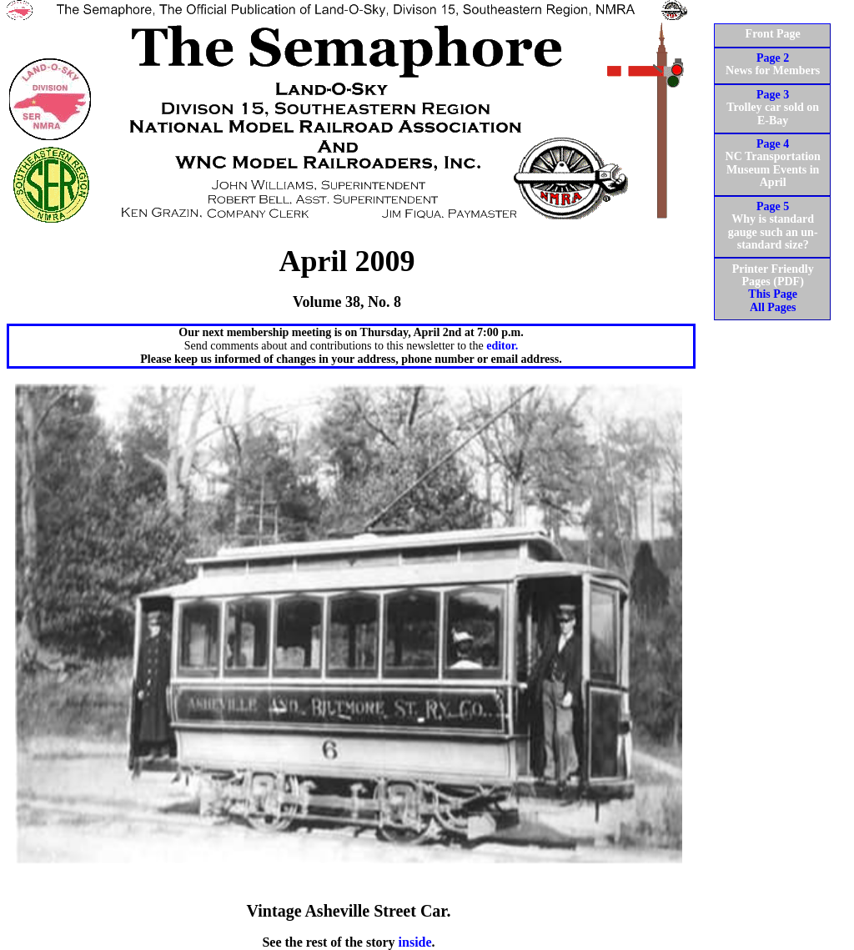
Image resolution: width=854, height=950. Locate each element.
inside (415, 942)
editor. (502, 345)
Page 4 (772, 144)
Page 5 (772, 206)
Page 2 (772, 58)
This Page (772, 294)
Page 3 (772, 94)
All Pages (773, 307)
